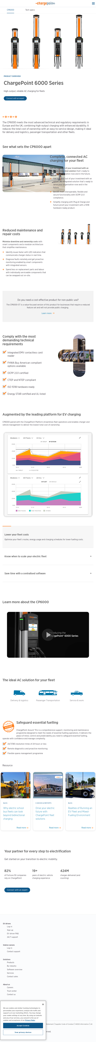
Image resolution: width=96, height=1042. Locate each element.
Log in (9, 926)
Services (10, 973)
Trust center (12, 991)
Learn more (47, 313)
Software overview (14, 969)
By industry (11, 966)
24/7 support (12, 937)
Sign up (10, 930)
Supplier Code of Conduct (64, 1024)
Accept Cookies (23, 1026)
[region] (23, 1020)
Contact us (11, 994)
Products (10, 962)
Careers (10, 987)
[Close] (43, 1004)
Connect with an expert (15, 98)
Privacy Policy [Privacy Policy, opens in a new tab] (30, 1020)
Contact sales (12, 976)
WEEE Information (82, 1024)
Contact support (13, 951)
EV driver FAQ (13, 933)
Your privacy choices (23, 1032)
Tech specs (30, 10)
